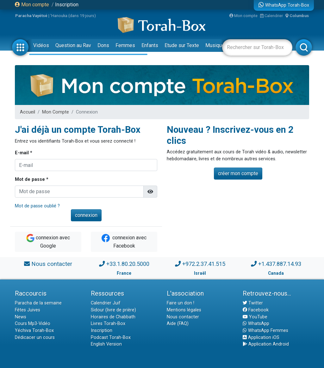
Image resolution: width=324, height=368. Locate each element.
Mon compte (32, 5)
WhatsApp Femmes (265, 330)
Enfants (149, 45)
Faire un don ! (180, 303)
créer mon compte (238, 173)
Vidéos (41, 45)
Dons (103, 45)
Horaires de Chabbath (113, 317)
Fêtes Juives (27, 310)
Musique (215, 45)
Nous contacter (51, 264)
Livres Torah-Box (108, 323)
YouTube (255, 317)
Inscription (66, 5)
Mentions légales (184, 310)
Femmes (125, 45)
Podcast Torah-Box (111, 337)
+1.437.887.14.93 (279, 264)
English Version (106, 344)
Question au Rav (73, 45)
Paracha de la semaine (38, 303)
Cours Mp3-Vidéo (32, 323)
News (20, 317)
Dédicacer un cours (35, 337)
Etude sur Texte (182, 45)
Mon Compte (55, 112)
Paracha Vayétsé (31, 15)
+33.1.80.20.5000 (127, 264)
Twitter (253, 303)
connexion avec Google (48, 241)
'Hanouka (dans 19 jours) (73, 15)
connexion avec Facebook (124, 241)
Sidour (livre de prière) (113, 310)
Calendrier (271, 15)
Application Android (266, 344)
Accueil (27, 112)
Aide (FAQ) (178, 323)
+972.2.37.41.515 (203, 264)
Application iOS (261, 337)
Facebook (256, 310)
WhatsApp (256, 323)
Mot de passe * (31, 179)
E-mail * (23, 153)
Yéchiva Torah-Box (34, 330)
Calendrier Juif (106, 303)
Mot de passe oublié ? (37, 206)
